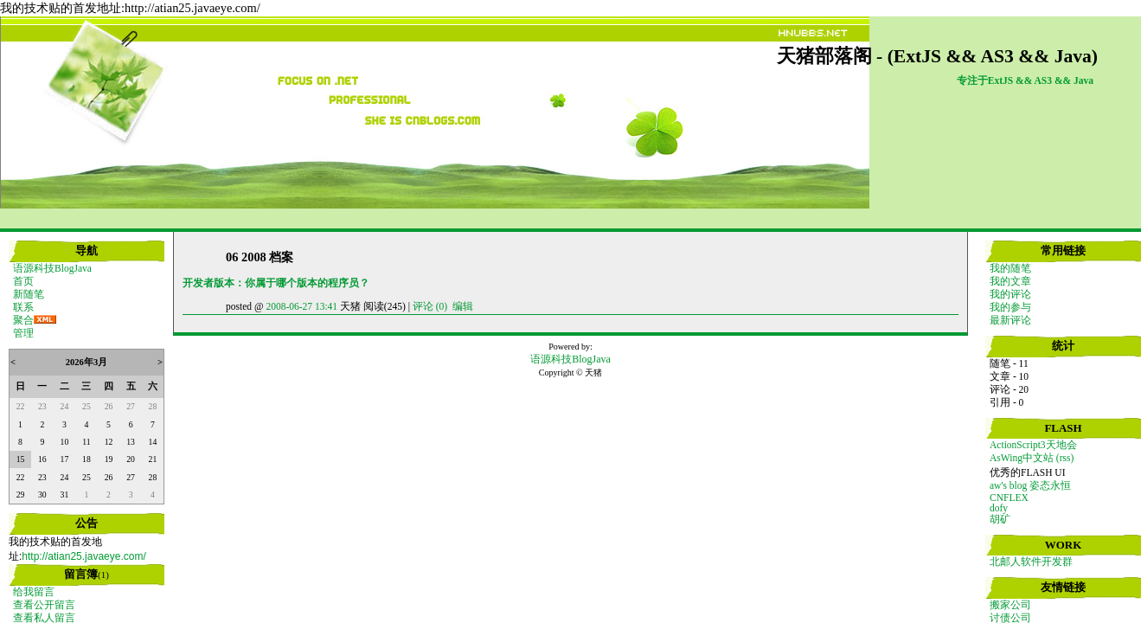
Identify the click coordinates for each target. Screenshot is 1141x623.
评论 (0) (430, 306)
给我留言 (33, 592)
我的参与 (1010, 307)
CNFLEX (1009, 497)
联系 (23, 307)
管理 (23, 333)
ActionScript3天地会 (1033, 445)
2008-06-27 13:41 (301, 306)
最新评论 (1010, 320)
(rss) (1065, 458)
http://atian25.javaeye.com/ (83, 556)
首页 (23, 281)
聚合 (23, 320)
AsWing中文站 (1022, 458)
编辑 (462, 306)
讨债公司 (1010, 618)
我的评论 (1010, 294)
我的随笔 (1010, 268)
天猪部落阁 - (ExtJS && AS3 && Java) (937, 56)
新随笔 (28, 294)
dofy (999, 508)
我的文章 (1010, 281)
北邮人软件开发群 (1031, 561)
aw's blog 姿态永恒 (1030, 485)
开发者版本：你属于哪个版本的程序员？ (276, 283)
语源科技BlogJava (52, 268)
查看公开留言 (44, 605)
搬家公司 (1010, 605)
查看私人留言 (44, 618)
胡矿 (1000, 519)
